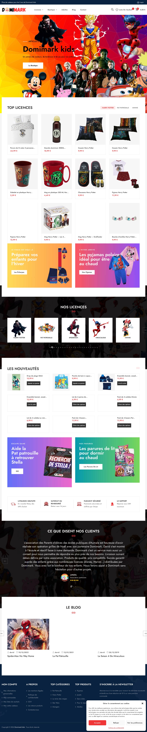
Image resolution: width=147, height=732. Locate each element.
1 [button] (74, 93)
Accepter (97, 723)
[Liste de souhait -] (124, 10)
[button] (142, 703)
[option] (73, 64)
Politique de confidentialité (116, 728)
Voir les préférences (134, 723)
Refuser (116, 723)
